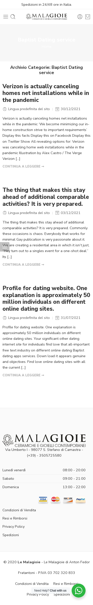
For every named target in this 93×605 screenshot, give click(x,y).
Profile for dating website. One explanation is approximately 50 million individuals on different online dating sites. (46, 298)
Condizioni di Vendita (19, 510)
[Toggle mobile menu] (5, 17)
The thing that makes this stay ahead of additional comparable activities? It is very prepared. (45, 197)
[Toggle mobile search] (13, 16)
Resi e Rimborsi (14, 518)
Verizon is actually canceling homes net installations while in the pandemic (45, 93)
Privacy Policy (13, 526)
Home (47, 46)
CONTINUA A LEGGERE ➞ (23, 166)
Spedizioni (10, 534)
